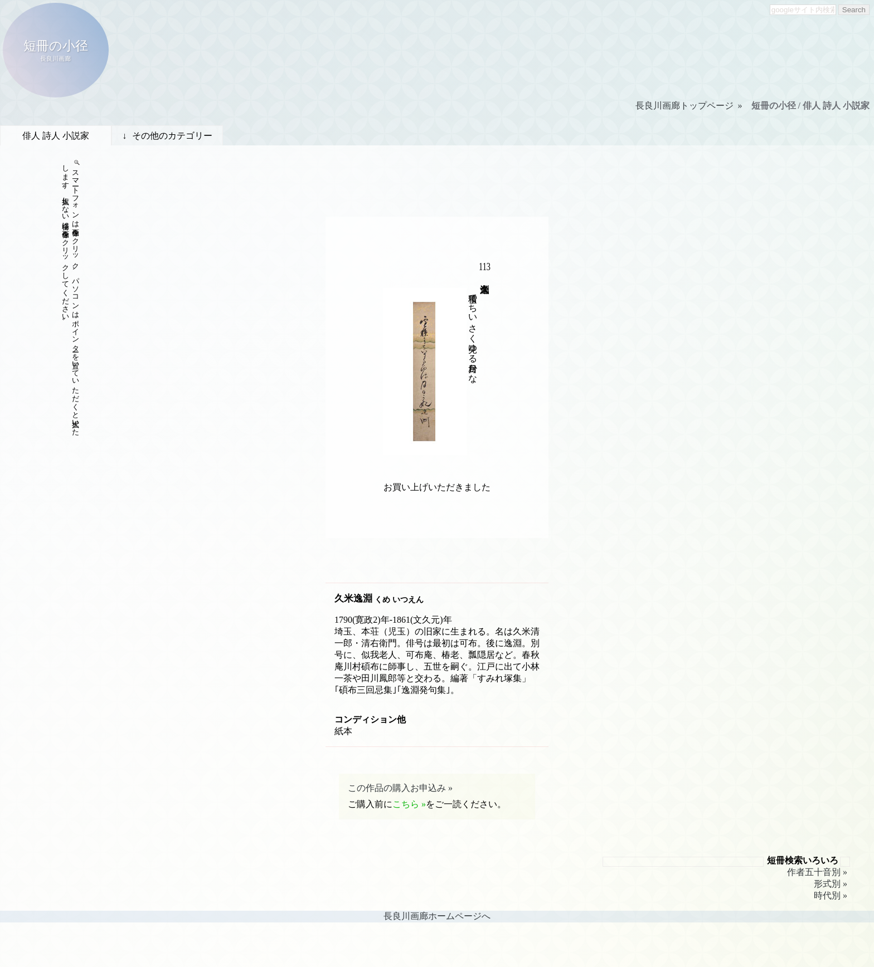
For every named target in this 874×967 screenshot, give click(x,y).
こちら (405, 804)
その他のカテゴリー (172, 135)
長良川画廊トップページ (684, 105)
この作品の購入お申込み (397, 788)
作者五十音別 (814, 872)
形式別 (827, 883)
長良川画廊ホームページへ (437, 916)
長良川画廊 (55, 58)
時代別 (827, 895)
